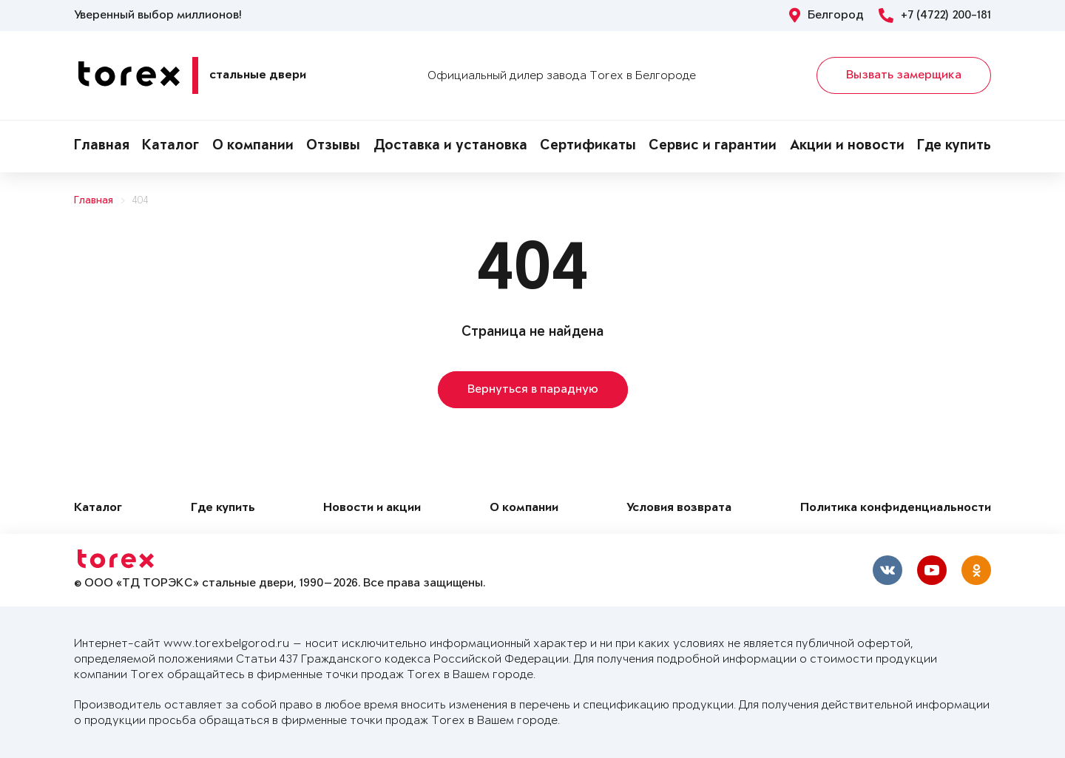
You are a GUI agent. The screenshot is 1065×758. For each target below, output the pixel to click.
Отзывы (333, 146)
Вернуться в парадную (532, 389)
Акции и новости (847, 146)
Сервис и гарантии (713, 146)
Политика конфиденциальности (895, 508)
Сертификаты (588, 146)
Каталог (170, 146)
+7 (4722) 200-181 (935, 15)
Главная (101, 146)
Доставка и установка (450, 146)
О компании (253, 146)
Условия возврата (678, 508)
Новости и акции (372, 508)
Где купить (954, 146)
